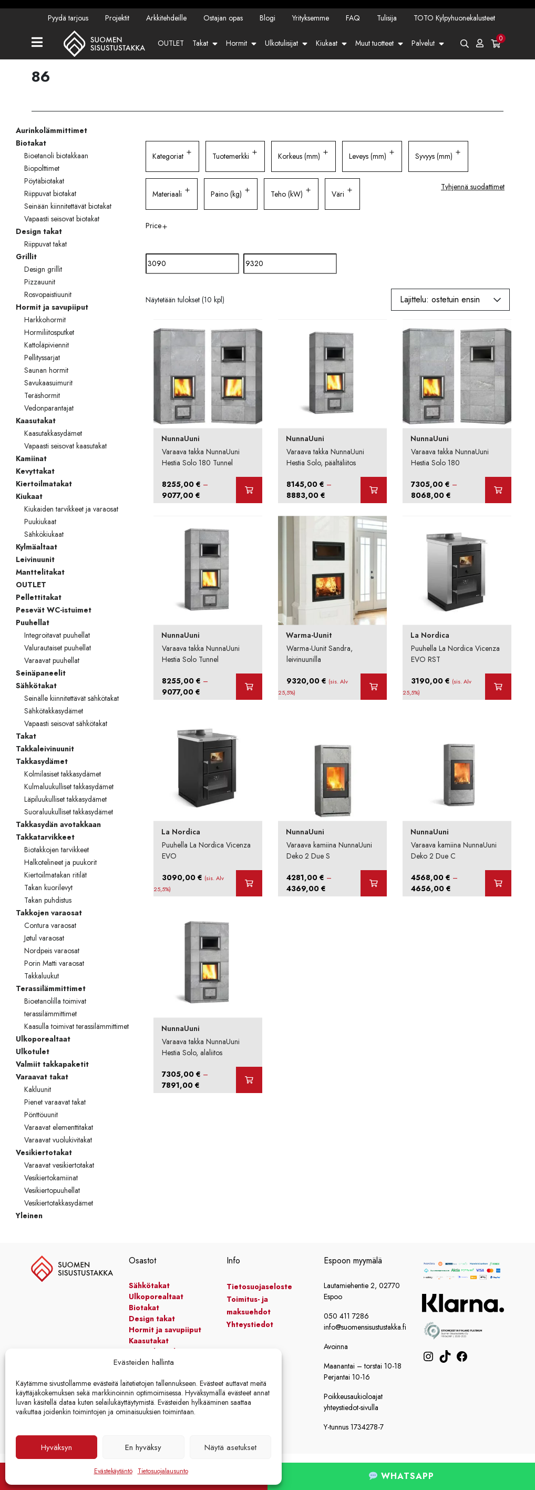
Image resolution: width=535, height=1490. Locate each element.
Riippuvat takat (45, 244)
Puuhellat (32, 622)
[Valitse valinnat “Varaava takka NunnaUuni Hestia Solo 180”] (498, 490)
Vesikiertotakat (44, 1152)
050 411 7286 (346, 1316)
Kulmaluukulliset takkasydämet (69, 786)
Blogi (267, 18)
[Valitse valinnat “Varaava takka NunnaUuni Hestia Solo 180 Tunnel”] (249, 490)
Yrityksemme (310, 18)
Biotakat (31, 143)
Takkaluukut (41, 976)
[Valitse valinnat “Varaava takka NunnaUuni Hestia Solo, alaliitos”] (249, 1080)
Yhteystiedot (215, 74)
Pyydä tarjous (68, 18)
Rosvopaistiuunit (47, 294)
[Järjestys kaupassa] (450, 299)
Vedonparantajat (49, 408)
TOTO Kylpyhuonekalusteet (454, 18)
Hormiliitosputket (49, 332)
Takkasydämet (42, 761)
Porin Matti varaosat (54, 963)
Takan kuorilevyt (48, 887)
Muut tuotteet (374, 43)
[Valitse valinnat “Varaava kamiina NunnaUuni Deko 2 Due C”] (498, 883)
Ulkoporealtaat (43, 1039)
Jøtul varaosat (44, 938)
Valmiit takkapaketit (52, 1064)
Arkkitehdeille (166, 18)
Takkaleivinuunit (45, 748)
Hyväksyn (56, 1447)
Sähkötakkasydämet (53, 711)
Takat (200, 43)
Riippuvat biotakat (50, 193)
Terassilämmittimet (51, 988)
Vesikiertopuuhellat (52, 1190)
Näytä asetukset (230, 1447)
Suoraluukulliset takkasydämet (68, 812)
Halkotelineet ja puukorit (60, 862)
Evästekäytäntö (113, 1471)
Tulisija (387, 18)
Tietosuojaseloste (259, 1286)
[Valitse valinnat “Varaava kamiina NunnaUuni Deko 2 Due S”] (374, 883)
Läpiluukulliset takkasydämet (65, 799)
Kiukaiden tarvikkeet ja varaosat (71, 509)
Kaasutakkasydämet (53, 433)
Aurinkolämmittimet (51, 130)
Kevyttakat (35, 471)
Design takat (39, 231)
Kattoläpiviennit (46, 345)
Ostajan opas (223, 18)
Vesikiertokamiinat (51, 1177)
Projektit (117, 18)
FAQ (353, 18)
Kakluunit (37, 1089)
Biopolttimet (41, 168)
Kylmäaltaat (36, 547)
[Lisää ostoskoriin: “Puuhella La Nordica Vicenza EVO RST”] (498, 686)
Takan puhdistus (47, 900)
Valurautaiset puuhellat (57, 647)
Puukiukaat (40, 521)
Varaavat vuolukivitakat (58, 1140)
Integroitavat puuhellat (57, 635)
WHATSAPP (401, 1476)
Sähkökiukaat (44, 534)
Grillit (26, 256)
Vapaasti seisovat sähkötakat (65, 723)
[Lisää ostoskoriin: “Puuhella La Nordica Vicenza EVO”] (249, 883)
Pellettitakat (38, 597)
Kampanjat (173, 74)
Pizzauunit (39, 282)
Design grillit (43, 269)
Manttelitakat (40, 572)
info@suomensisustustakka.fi (365, 1327)
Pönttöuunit (41, 1114)
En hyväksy (143, 1447)
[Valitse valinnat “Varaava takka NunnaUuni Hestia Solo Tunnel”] (249, 686)
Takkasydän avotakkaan (58, 824)
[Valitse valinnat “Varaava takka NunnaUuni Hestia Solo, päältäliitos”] (374, 490)
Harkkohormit (45, 319)
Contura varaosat (50, 925)
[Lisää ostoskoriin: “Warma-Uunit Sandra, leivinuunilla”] (374, 686)
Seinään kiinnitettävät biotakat (67, 206)
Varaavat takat (42, 1076)
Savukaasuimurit (48, 382)
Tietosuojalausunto (163, 1471)
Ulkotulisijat (281, 43)
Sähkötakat (36, 685)
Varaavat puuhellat (51, 660)
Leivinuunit (35, 559)
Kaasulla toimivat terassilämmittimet (76, 1026)
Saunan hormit (46, 370)
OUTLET (171, 43)
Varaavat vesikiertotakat (59, 1165)
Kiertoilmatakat (44, 483)
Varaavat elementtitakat (58, 1127)
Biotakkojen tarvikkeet (56, 849)
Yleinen (29, 1215)
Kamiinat (31, 458)
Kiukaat (326, 43)
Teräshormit (42, 395)
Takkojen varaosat (49, 912)
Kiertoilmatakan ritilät (55, 875)
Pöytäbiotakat (44, 181)
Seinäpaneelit (41, 673)
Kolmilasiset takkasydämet (62, 774)
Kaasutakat (36, 420)
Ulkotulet (32, 1051)
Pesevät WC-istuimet (53, 610)
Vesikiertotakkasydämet (58, 1203)
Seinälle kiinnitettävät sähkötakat (71, 698)
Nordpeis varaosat (51, 950)
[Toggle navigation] (41, 43)
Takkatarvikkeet (45, 837)
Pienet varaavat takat (55, 1102)
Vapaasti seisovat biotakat (61, 218)
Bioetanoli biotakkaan (56, 155)
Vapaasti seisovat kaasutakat (65, 446)
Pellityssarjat (42, 357)
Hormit (236, 43)
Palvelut (423, 43)
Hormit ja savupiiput (52, 307)
